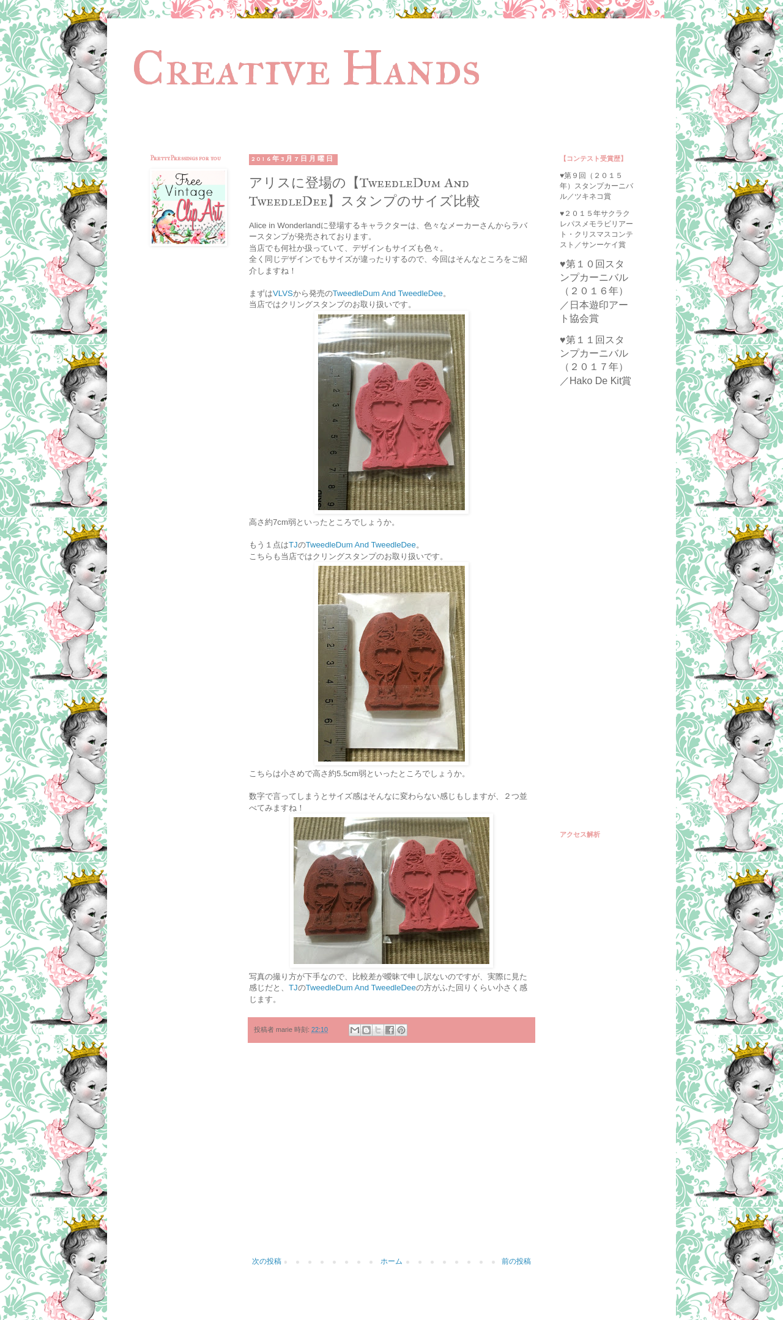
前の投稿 (516, 1261)
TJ (293, 544)
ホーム (391, 1261)
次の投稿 (266, 1261)
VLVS (283, 293)
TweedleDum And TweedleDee (388, 293)
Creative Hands (306, 68)
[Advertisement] (391, 1156)
